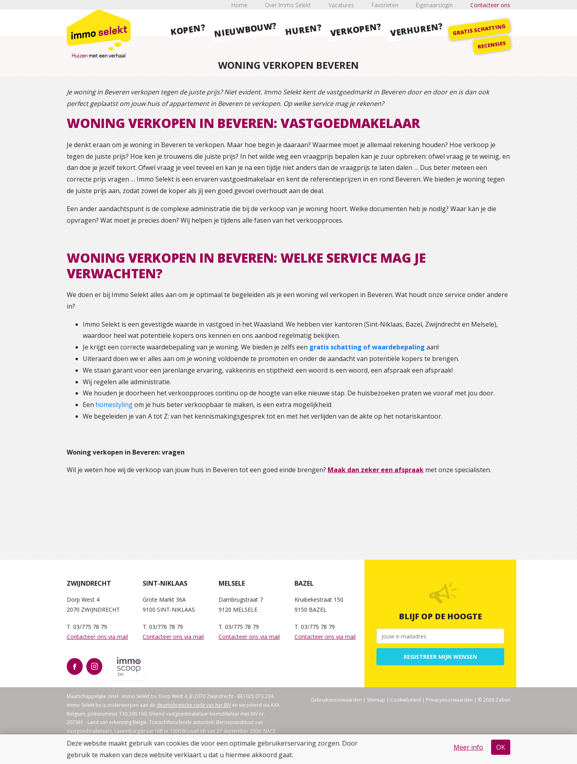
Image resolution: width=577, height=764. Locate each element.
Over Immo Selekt (288, 5)
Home (239, 5)
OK (500, 747)
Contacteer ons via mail (97, 636)
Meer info (468, 747)
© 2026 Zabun (494, 699)
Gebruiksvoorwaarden (336, 699)
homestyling (114, 404)
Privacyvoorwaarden (449, 699)
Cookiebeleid (405, 699)
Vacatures (341, 5)
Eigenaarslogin (434, 5)
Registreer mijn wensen (440, 656)
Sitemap (376, 699)
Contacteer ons (490, 5)
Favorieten (385, 5)
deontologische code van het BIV (194, 705)
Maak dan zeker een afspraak (376, 469)
